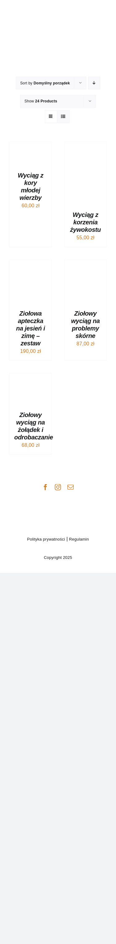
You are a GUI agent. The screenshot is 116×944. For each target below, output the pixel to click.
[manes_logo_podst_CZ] (58, 496)
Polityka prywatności (46, 539)
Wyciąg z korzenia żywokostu (85, 222)
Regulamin (78, 539)
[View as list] (63, 116)
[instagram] (58, 487)
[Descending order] (94, 83)
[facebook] (45, 487)
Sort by (45, 83)
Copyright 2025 (58, 557)
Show (40, 101)
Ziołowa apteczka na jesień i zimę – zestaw (30, 328)
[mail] (70, 487)
